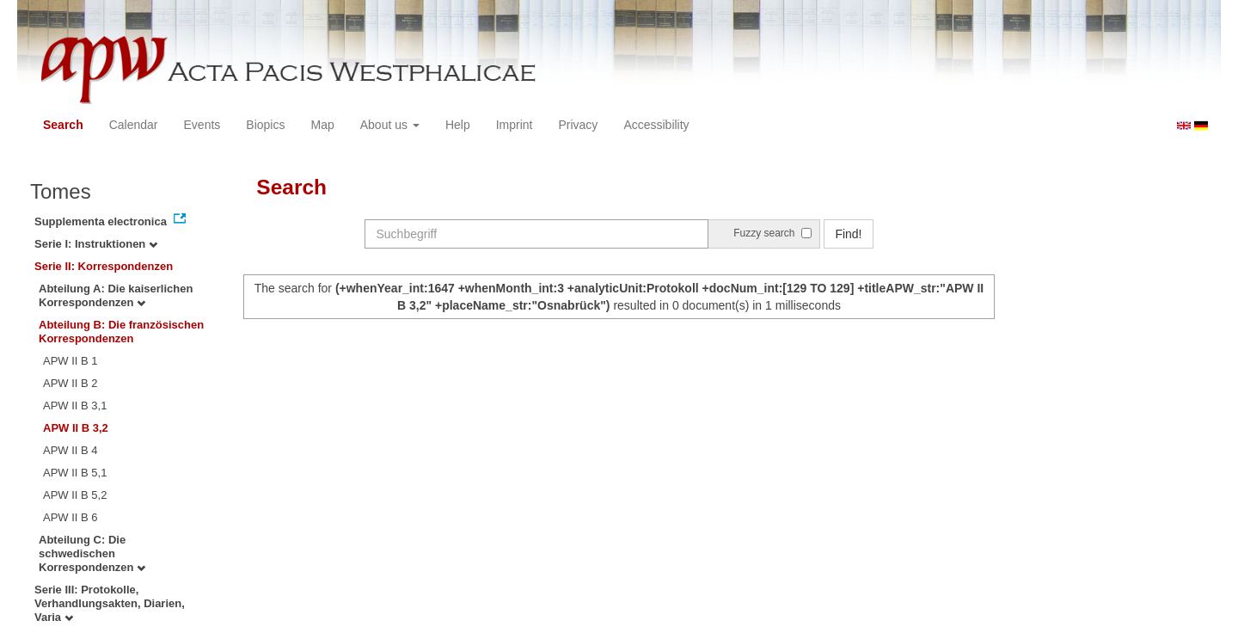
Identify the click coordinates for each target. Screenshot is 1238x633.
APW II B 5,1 (75, 472)
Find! (848, 234)
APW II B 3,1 (75, 405)
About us (390, 125)
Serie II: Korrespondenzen (103, 266)
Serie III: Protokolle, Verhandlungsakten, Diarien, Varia (109, 603)
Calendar (133, 125)
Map (322, 125)
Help (457, 125)
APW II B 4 (70, 450)
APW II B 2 (70, 383)
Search (63, 125)
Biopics (265, 125)
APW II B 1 (70, 360)
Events (202, 125)
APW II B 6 (70, 517)
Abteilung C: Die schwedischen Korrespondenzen (92, 553)
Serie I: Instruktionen (95, 243)
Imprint (514, 125)
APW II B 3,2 (75, 427)
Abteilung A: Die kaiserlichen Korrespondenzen (116, 295)
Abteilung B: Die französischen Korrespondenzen (121, 331)
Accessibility (656, 125)
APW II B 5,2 (75, 495)
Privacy (578, 125)
